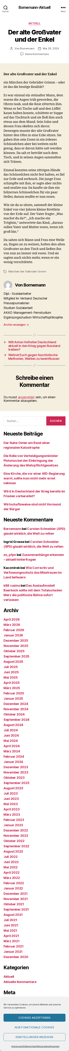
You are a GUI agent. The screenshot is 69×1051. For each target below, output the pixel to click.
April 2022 (11, 872)
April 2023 (12, 809)
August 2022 (13, 851)
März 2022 (12, 878)
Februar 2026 (14, 630)
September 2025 (16, 656)
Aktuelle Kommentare (20, 982)
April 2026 (12, 619)
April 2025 (12, 683)
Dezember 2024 (16, 704)
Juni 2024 (11, 735)
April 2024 (12, 746)
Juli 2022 (11, 857)
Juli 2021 (10, 920)
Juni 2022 (11, 862)
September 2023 (16, 783)
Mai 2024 (11, 741)
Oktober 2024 (14, 714)
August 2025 (13, 661)
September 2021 (16, 909)
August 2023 (13, 788)
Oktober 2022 (14, 841)
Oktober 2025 (14, 651)
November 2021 (16, 899)
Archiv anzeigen (16, 324)
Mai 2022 (11, 867)
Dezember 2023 (16, 767)
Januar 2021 (13, 951)
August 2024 (13, 725)
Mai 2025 (11, 677)
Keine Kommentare (37, 54)
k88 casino (12, 585)
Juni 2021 (11, 925)
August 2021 (13, 915)
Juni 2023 (11, 799)
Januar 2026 (13, 635)
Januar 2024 (13, 762)
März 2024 (12, 751)
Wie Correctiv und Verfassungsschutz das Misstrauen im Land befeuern (33, 572)
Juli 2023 (11, 793)
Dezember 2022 (16, 830)
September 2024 (16, 719)
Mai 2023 (11, 804)
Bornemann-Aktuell (34, 7)
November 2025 (16, 646)
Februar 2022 (14, 883)
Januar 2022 (13, 888)
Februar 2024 (14, 756)
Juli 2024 (11, 730)
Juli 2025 (11, 667)
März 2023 (12, 814)
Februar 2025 (14, 693)
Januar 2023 (13, 825)
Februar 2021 (14, 946)
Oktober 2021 (14, 904)
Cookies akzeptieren (34, 1017)
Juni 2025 (11, 672)
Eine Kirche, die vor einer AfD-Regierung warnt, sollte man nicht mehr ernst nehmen (34, 478)
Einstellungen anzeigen (34, 1037)
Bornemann (27, 48)
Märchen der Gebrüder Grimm (27, 271)
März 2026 (12, 625)
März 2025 (12, 688)
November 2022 (16, 835)
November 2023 (16, 772)
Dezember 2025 (16, 640)
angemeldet (26, 397)
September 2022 (16, 846)
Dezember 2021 (16, 893)
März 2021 (12, 941)
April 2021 (11, 936)
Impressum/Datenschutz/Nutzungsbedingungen (35, 1046)
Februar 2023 (14, 820)
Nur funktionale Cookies (34, 1027)
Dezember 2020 (16, 957)
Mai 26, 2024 (51, 48)
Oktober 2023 (14, 777)
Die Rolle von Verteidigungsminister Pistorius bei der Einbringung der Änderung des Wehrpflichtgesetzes (31, 460)
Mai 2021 (10, 930)
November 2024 (16, 709)
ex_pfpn (10, 555)
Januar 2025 (13, 698)
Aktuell (35, 23)
